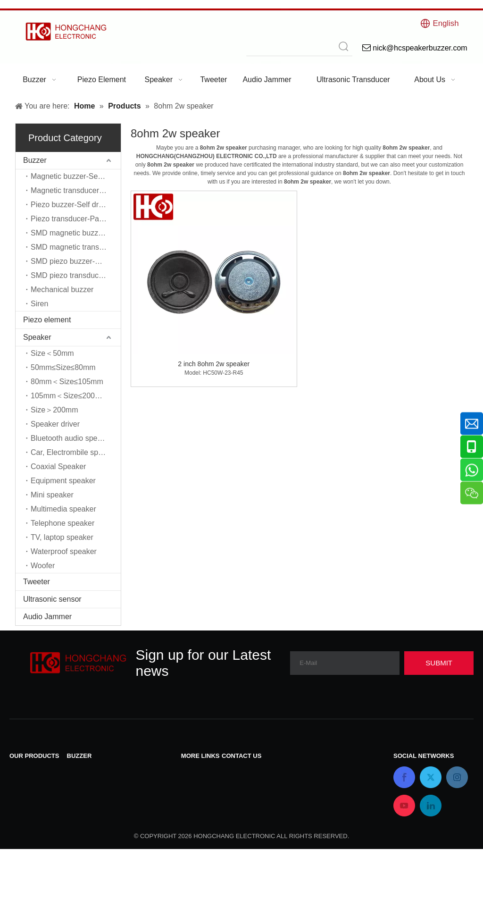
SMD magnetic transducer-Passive (76, 247)
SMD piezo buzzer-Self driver (76, 261)
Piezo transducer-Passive (73, 219)
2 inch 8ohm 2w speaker (214, 364)
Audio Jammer (47, 617)
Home (191, 807)
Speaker (37, 337)
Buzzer (35, 160)
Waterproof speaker (64, 551)
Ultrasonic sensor (52, 599)
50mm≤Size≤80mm (63, 367)
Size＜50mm (52, 353)
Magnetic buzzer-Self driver (76, 176)
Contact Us (199, 770)
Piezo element (47, 320)
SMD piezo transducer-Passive (76, 275)
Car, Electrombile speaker (74, 452)
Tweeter (36, 582)
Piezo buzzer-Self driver (71, 205)
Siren (39, 304)
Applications (201, 832)
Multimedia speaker (63, 509)
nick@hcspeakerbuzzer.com (269, 803)
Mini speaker (52, 495)
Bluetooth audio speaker (71, 438)
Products (196, 795)
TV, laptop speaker (62, 537)
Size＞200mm (54, 410)
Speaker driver (55, 424)
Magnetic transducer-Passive (76, 190)
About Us (196, 819)
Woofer (43, 566)
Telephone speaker (62, 523)
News (190, 783)
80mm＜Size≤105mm (67, 382)
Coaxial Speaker (58, 466)
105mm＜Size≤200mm (69, 396)
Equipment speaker (63, 481)
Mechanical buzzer (62, 290)
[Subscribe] (439, 663)
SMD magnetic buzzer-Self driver (76, 233)
